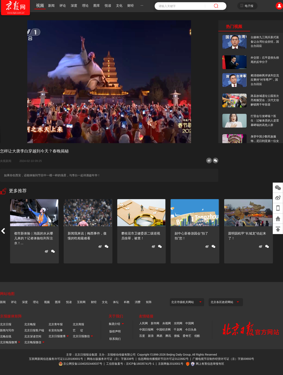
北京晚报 (30, 324)
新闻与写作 (7, 330)
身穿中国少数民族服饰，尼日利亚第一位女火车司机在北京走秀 (265, 141)
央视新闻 (7, 161)
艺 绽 (78, 330)
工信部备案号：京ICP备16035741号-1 (130, 363)
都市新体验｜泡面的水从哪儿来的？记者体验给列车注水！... (33, 238)
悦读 (108, 5)
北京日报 (5, 324)
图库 (96, 5)
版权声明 (115, 331)
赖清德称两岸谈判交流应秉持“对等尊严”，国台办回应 (265, 80)
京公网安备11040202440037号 (82, 363)
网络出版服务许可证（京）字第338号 (110, 358)
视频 (40, 5)
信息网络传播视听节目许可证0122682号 (163, 358)
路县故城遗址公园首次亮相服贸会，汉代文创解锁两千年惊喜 (265, 100)
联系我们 (115, 338)
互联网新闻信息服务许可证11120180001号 (56, 358)
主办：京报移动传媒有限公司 (117, 354)
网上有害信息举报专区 (210, 363)
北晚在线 (5, 336)
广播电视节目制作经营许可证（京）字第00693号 (223, 358)
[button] (3, 231)
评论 (62, 5)
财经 (130, 5)
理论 (85, 5)
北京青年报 (56, 324)
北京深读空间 (32, 336)
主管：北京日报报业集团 (81, 354)
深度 (74, 5)
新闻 (51, 5)
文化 (119, 5)
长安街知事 (56, 330)
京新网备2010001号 (170, 363)
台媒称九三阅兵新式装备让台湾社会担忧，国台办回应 (265, 42)
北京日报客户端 (34, 330)
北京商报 (78, 324)
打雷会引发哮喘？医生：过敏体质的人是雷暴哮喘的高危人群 (265, 120)
